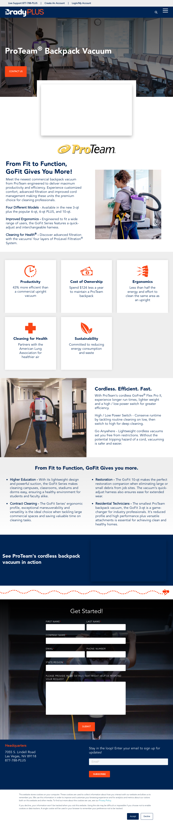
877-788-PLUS (15, 760)
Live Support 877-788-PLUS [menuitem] (22, 3)
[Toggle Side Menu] (165, 10)
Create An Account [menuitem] (54, 3)
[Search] (156, 12)
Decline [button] (147, 816)
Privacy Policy (105, 800)
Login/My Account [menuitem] (81, 3)
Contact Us (15, 71)
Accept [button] (133, 816)
